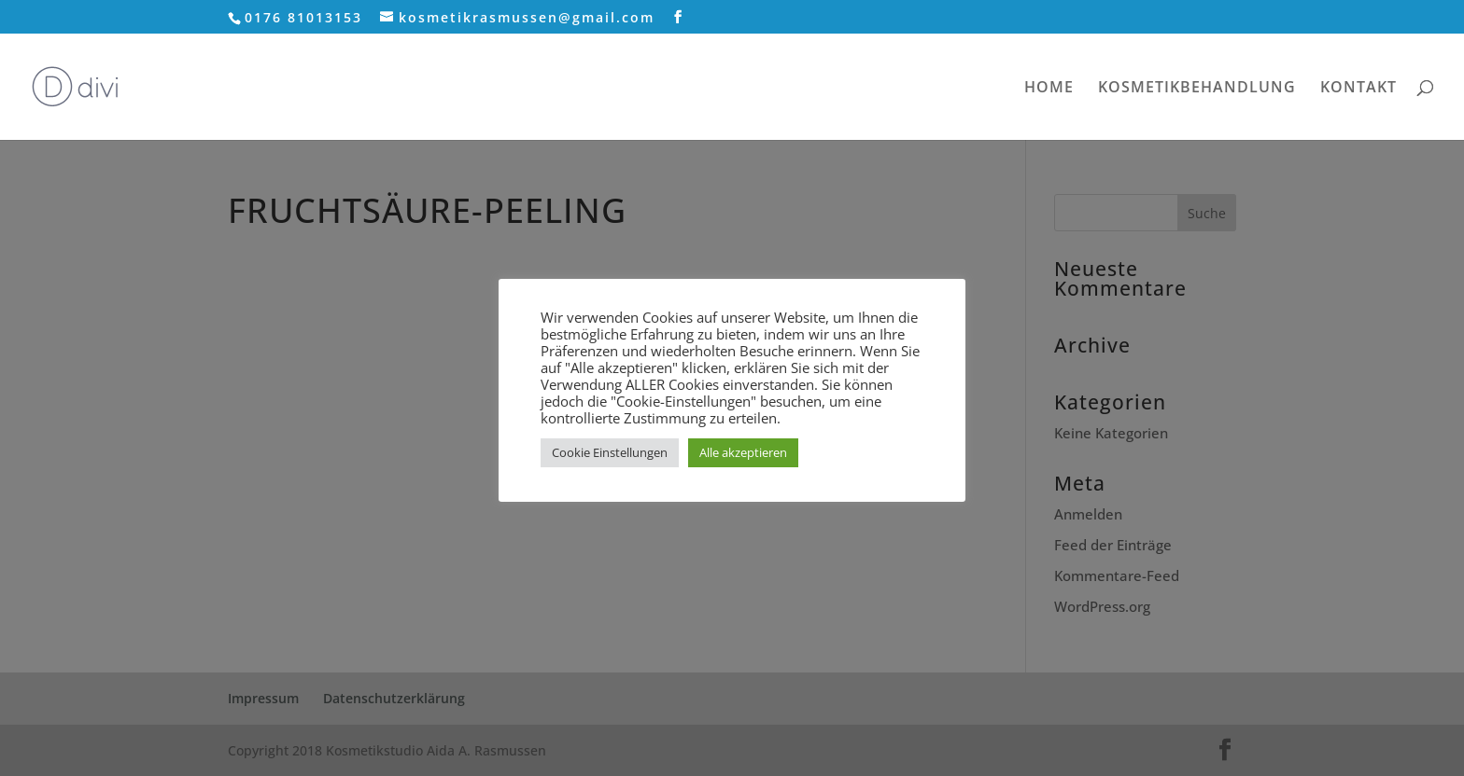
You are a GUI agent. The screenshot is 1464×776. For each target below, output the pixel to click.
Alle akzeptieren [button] (743, 452)
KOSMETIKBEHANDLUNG (1197, 88)
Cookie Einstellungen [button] (610, 452)
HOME (1049, 88)
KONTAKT (1358, 88)
